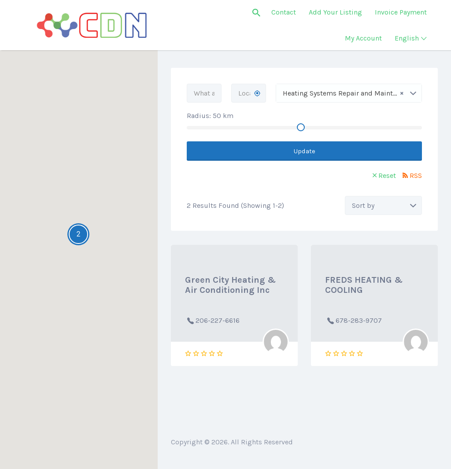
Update (304, 151)
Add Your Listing (335, 12)
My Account (363, 38)
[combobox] (349, 93)
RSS (416, 175)
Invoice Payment (401, 12)
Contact (283, 12)
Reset (387, 175)
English (407, 38)
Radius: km (210, 115)
